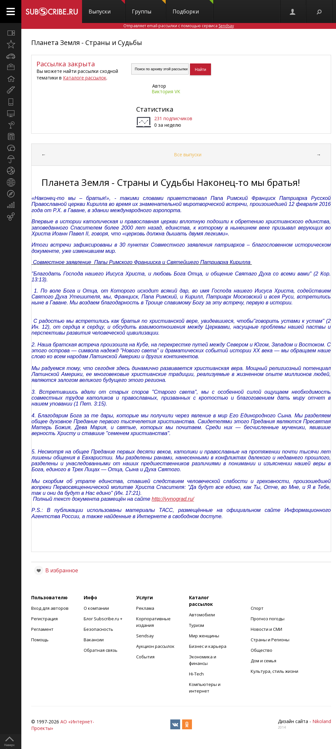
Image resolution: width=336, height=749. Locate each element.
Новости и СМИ (266, 629)
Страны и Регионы (270, 640)
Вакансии (94, 640)
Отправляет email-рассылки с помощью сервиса (178, 26)
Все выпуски (187, 154)
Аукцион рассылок (155, 646)
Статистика (154, 109)
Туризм (196, 625)
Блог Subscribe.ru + (103, 619)
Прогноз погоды (267, 619)
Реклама (145, 608)
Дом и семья (263, 661)
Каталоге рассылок (84, 78)
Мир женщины (204, 636)
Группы (149, 7)
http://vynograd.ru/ (173, 499)
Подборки (193, 7)
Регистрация (44, 619)
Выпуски (107, 7)
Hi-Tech (196, 674)
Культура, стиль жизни (274, 671)
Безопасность (98, 629)
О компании (96, 608)
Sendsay (145, 636)
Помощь (40, 640)
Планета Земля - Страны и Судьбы (86, 42)
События (145, 657)
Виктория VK (166, 91)
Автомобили (202, 615)
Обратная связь (100, 650)
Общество (261, 650)
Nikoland (321, 721)
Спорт (257, 608)
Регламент (42, 629)
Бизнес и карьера (207, 646)
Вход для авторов (50, 608)
